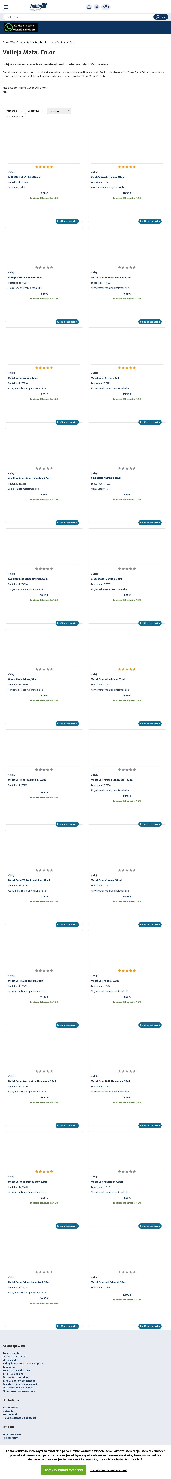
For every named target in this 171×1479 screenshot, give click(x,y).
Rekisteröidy (10, 1437)
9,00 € (127, 595)
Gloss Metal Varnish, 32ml (106, 578)
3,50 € (44, 293)
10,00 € (44, 792)
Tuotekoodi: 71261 (18, 282)
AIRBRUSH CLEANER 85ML (106, 478)
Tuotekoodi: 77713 (100, 1287)
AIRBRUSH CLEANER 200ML (24, 177)
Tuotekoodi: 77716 (18, 1086)
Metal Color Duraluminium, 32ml (27, 779)
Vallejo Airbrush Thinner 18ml (25, 277)
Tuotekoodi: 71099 (100, 483)
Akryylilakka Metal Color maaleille (109, 589)
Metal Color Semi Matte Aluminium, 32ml (32, 1081)
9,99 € (127, 293)
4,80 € (127, 494)
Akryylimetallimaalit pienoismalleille (110, 287)
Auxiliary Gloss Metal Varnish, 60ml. (29, 478)
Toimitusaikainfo (13, 1373)
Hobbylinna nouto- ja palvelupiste (23, 1363)
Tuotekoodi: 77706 (18, 885)
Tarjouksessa (11, 1407)
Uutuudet (9, 1411)
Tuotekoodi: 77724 (100, 383)
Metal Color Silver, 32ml (105, 377)
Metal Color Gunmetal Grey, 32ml (27, 1181)
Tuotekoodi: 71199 (18, 182)
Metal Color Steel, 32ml (105, 980)
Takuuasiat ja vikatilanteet (19, 1380)
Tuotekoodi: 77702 (18, 785)
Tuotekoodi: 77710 (18, 383)
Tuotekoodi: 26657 (18, 483)
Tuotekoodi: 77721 (100, 1187)
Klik (5, 91)
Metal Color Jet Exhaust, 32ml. (109, 1282)
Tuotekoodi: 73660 (18, 584)
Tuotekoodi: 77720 (18, 1187)
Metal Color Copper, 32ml (23, 377)
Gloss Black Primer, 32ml (22, 679)
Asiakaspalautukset (14, 1356)
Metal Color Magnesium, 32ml (25, 980)
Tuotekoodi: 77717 (100, 1086)
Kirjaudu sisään (12, 1434)
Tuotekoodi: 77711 (18, 986)
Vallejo (11, 171)
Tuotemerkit (10, 1414)
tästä (139, 1459)
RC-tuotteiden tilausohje (18, 1387)
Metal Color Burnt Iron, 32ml (107, 1181)
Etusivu (6, 42)
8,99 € (44, 494)
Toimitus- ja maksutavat (17, 1370)
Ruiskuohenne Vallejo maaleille (108, 187)
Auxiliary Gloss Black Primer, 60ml (28, 578)
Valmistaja (12, 110)
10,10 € (44, 595)
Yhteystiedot (11, 1360)
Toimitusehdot (12, 1353)
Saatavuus (34, 110)
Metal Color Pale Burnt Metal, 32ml (112, 779)
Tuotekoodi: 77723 (18, 1287)
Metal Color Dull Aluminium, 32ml (110, 1081)
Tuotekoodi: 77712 (100, 986)
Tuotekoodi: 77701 (100, 684)
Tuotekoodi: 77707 (100, 885)
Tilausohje (9, 1366)
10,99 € (127, 193)
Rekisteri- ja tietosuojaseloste (21, 1384)
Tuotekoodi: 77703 (100, 282)
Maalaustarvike (16, 187)
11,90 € (44, 896)
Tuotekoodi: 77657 (100, 584)
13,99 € (127, 394)
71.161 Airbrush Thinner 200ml (108, 177)
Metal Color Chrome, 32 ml (106, 880)
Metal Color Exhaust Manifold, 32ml (29, 1282)
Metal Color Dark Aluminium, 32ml (111, 277)
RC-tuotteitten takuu (16, 1377)
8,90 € (44, 193)
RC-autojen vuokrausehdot (19, 1390)
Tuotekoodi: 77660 (18, 684)
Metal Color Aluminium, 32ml (108, 679)
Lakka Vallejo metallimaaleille (23, 488)
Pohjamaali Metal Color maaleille (25, 589)
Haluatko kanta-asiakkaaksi (19, 1417)
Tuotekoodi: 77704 (100, 785)
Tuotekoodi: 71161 (100, 182)
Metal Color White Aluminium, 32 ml (29, 880)
